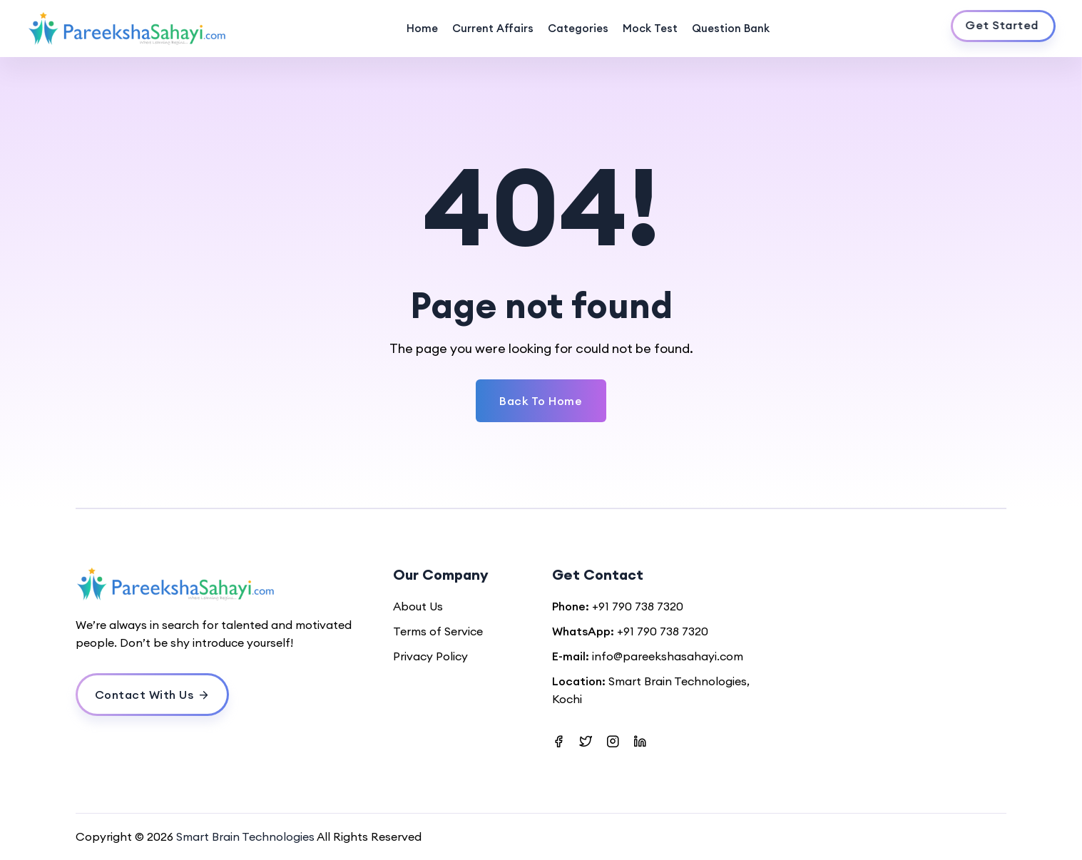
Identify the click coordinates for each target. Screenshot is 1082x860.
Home (422, 28)
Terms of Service (438, 631)
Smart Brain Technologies (245, 836)
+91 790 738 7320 (637, 606)
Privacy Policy (430, 656)
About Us (418, 606)
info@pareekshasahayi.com (667, 656)
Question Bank (731, 28)
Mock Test (650, 28)
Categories (578, 28)
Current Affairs (493, 28)
